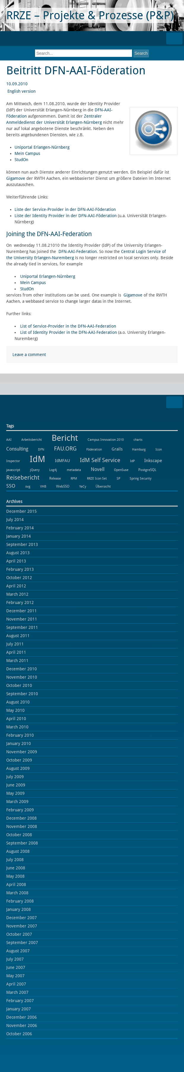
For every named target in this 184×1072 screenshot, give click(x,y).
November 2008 (21, 826)
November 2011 (21, 619)
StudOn (21, 159)
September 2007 (22, 942)
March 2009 (17, 801)
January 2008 (18, 909)
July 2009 (15, 776)
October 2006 (19, 1033)
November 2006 (21, 1025)
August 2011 (18, 635)
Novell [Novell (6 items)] (97, 469)
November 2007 (21, 926)
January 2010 (18, 743)
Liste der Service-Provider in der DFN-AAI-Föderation (65, 209)
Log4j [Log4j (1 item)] (53, 470)
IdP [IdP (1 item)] (132, 461)
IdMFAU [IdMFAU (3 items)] (62, 460)
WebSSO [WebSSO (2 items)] (62, 486)
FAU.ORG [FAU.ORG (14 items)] (65, 448)
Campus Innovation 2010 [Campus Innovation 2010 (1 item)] (106, 440)
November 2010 (21, 677)
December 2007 (21, 917)
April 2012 (16, 586)
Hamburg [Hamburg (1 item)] (139, 449)
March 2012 (17, 594)
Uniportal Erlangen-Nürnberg (42, 147)
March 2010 (17, 727)
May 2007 (15, 975)
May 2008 (15, 876)
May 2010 (15, 710)
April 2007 (16, 984)
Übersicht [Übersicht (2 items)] (103, 486)
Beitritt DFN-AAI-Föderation (75, 70)
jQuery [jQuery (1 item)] (34, 470)
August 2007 (18, 950)
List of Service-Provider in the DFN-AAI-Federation (68, 326)
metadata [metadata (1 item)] (74, 470)
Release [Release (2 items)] (55, 478)
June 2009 (15, 785)
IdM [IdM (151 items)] (37, 459)
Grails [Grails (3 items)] (117, 449)
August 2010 (18, 702)
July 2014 (15, 519)
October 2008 (19, 834)
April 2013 (16, 561)
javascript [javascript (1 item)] (13, 470)
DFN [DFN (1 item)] (41, 449)
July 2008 (15, 859)
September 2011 (22, 627)
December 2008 (21, 818)
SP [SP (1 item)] (118, 478)
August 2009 (18, 768)
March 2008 (17, 892)
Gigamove (15, 178)
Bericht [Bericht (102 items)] (65, 438)
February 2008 (20, 901)
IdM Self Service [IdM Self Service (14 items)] (100, 460)
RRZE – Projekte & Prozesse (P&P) (90, 15)
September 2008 (22, 843)
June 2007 (15, 967)
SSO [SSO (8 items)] (10, 486)
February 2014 (20, 527)
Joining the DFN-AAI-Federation (49, 234)
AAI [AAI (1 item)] (9, 440)
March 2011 (17, 660)
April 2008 (16, 884)
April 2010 (16, 718)
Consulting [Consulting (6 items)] (17, 449)
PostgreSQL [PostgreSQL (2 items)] (147, 469)
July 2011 (15, 644)
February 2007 (20, 1000)
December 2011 (21, 610)
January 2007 (18, 1009)
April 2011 (16, 652)
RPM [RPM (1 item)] (74, 478)
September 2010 (22, 693)
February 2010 (20, 735)
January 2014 (18, 536)
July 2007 (15, 959)
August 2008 (18, 851)
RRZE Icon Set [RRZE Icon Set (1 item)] (97, 478)
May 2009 (15, 793)
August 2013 (18, 552)
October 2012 (19, 577)
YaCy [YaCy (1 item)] (82, 486)
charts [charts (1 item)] (138, 440)
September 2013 (22, 544)
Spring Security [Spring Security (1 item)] (140, 478)
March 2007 (17, 992)
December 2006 (21, 1017)
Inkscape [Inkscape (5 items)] (153, 460)
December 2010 (21, 668)
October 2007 (19, 934)
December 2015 (21, 511)
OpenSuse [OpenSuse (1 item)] (121, 470)
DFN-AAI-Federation (77, 251)
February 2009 (20, 809)
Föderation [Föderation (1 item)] (94, 449)
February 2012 (20, 602)
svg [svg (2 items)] (27, 486)
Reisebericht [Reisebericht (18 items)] (22, 477)
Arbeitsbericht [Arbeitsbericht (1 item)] (31, 440)
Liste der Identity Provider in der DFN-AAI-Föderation (66, 215)
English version (21, 91)
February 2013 (20, 569)
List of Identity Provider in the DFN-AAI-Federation (68, 332)
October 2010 (19, 685)
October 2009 (19, 760)
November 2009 (21, 751)
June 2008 (15, 868)
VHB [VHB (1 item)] (43, 486)
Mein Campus (27, 153)
